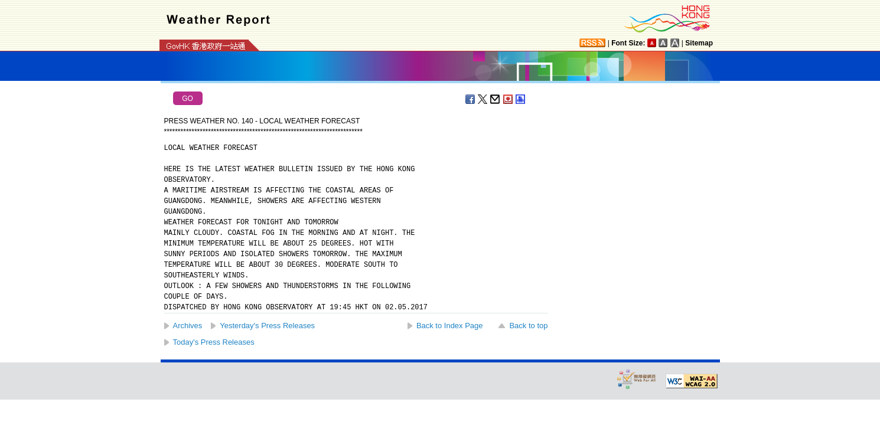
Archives (188, 325)
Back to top (528, 325)
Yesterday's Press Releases (267, 325)
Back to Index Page (449, 325)
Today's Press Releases (214, 342)
